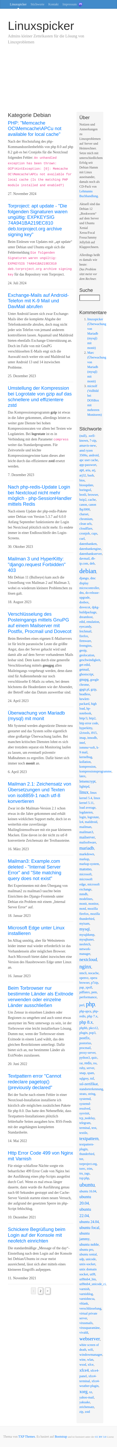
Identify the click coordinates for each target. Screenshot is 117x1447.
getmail (84, 669)
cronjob (84, 533)
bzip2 (83, 499)
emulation (92, 621)
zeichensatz (86, 1407)
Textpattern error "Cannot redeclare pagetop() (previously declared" (34, 1081)
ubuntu (87, 1185)
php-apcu (85, 1011)
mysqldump (87, 934)
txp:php (84, 1178)
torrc (82, 1168)
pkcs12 (93, 1028)
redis (88, 1063)
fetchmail (85, 631)
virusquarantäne (89, 1327)
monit (83, 903)
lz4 (81, 822)
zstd (87, 1411)
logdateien (86, 812)
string (91, 1093)
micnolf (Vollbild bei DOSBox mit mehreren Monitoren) (94, 400)
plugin (83, 1032)
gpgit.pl (84, 689)
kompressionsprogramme (95, 771)
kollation (85, 761)
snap (82, 1073)
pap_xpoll (85, 987)
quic (94, 1057)
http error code (88, 723)
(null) (83, 435)
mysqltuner (86, 939)
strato (83, 1093)
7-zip (93, 440)
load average (87, 807)
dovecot (84, 607)
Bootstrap (61, 1436)
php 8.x (86, 1022)
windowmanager (90, 1354)
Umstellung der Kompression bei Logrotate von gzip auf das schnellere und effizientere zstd (40, 396)
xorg (83, 1391)
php (90, 1004)
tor (81, 1159)
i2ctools (84, 732)
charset (83, 514)
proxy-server (87, 1052)
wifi (90, 1349)
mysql (84, 929)
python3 (84, 1057)
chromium (86, 519)
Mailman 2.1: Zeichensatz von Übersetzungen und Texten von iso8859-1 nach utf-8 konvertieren (39, 792)
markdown (86, 854)
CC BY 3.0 (100, 1436)
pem (94, 992)
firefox (83, 636)
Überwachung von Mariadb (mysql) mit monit (36, 715)
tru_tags (84, 1173)
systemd (85, 1099)
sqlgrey (84, 1078)
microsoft (85, 874)
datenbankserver (90, 554)
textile (83, 1132)
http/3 (83, 718)
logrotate (93, 817)
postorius (85, 1043)
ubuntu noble (89, 1244)
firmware (85, 641)
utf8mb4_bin (87, 1279)
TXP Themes (26, 1436)
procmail (85, 1048)
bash (90, 475)
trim (89, 1168)
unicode (91, 1259)
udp (81, 1259)
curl (82, 538)
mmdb (83, 894)
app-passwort (87, 464)
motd (82, 908)
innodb (92, 738)
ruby (82, 1068)
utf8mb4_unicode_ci (92, 1284)
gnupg (84, 679)
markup (84, 859)
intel (82, 742)
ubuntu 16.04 (87, 1191)
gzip (93, 689)
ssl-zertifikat (88, 1084)
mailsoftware (87, 842)
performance (88, 997)
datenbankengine (90, 548)
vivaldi (83, 1332)
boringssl (85, 490)
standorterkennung (91, 1089)
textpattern (89, 1138)
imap (82, 737)
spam (90, 1073)
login (82, 817)
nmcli (83, 973)
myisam (84, 923)
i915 (94, 732)
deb (92, 563)
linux (84, 792)
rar (81, 1063)
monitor (93, 903)
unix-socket (87, 1264)
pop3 (92, 1032)
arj (93, 470)
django (84, 578)
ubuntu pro (86, 1249)
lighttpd (84, 786)
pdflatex (84, 992)
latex (82, 776)
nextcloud (88, 959)
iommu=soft (87, 747)
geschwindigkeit (89, 660)
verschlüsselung (90, 1308)
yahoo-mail (86, 1397)
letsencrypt (87, 781)
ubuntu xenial (88, 1254)
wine (82, 1359)
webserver (89, 1338)
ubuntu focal (89, 1227)
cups (94, 533)
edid (82, 621)
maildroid (91, 822)
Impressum (70, 4)
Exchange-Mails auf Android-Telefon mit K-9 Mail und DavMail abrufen (38, 300)
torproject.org (88, 1164)
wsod (82, 1364)
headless (84, 694)
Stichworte (37, 4)
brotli (82, 494)
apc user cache (88, 460)
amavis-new (87, 445)
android (94, 455)
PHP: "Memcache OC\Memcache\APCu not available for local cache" (34, 128)
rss (95, 1063)
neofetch (84, 944)
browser (93, 494)
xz (90, 1392)
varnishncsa (87, 1298)
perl (81, 1005)
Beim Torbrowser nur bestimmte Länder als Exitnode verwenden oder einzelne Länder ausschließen (40, 996)
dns (81, 592)
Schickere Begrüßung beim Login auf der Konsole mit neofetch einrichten (36, 1235)
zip (81, 1411)
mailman (85, 827)
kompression (87, 766)
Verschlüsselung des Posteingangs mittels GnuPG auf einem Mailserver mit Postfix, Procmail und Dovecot (40, 622)
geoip (83, 650)
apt (81, 470)
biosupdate (86, 485)
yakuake (84, 1402)
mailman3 (86, 832)
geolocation (86, 655)
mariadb (86, 848)
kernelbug (85, 757)
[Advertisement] (58, 82)
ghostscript (86, 674)
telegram (85, 1123)
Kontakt (53, 4)
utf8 (92, 1274)
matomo (85, 869)
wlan (90, 1359)
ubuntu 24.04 (89, 1222)
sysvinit (84, 1113)
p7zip (94, 982)
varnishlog (86, 1294)
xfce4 (84, 1370)
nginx (85, 967)
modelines (86, 899)
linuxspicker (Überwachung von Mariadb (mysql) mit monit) (96, 333)
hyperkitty (85, 728)
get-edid (84, 664)
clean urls (85, 523)
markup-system (89, 864)
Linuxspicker (18, 4)
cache (92, 499)
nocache (93, 973)
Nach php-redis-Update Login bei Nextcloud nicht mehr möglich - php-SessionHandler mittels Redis (40, 495)
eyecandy (85, 626)
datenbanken (88, 544)
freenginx (85, 645)
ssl (92, 1078)
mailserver (87, 837)
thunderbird (86, 1154)
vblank (83, 1303)
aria (87, 470)
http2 (92, 718)
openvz (84, 978)
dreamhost (86, 617)
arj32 (82, 475)
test (94, 1128)
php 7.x (92, 1016)
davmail (84, 558)
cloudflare (85, 528)
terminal (84, 1128)
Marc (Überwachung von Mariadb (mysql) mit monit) (96, 367)
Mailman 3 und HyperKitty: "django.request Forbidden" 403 (37, 564)
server (90, 1068)
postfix (84, 1038)
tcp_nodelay (87, 1118)
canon (83, 504)
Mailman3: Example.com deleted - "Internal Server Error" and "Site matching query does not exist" (34, 869)
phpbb (83, 1028)
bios (82, 480)
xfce (91, 1364)
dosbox (84, 602)
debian (87, 571)
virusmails (86, 1323)
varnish (84, 1289)
